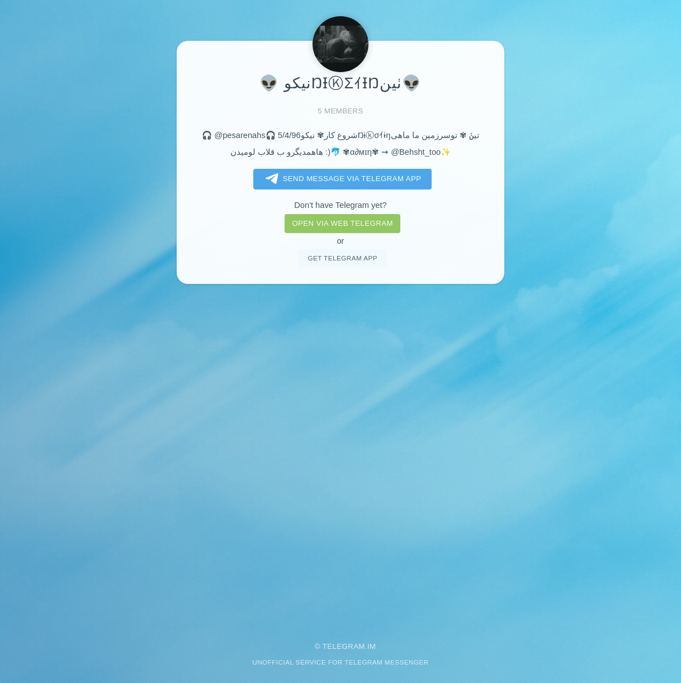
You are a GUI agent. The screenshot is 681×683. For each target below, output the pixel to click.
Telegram (344, 646)
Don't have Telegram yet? (340, 205)
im (371, 646)
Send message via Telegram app (341, 178)
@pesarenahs (239, 135)
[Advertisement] (340, 455)
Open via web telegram (342, 223)
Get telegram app (342, 258)
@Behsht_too (416, 152)
